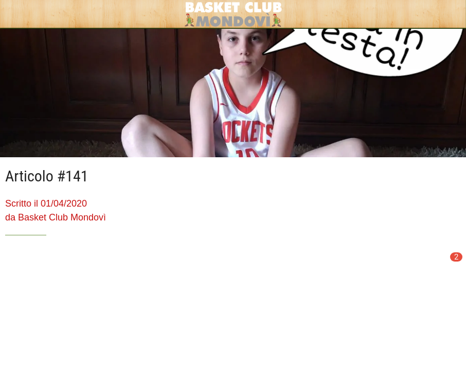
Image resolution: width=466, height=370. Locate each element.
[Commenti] (448, 266)
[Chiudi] (14, 14)
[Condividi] (423, 266)
